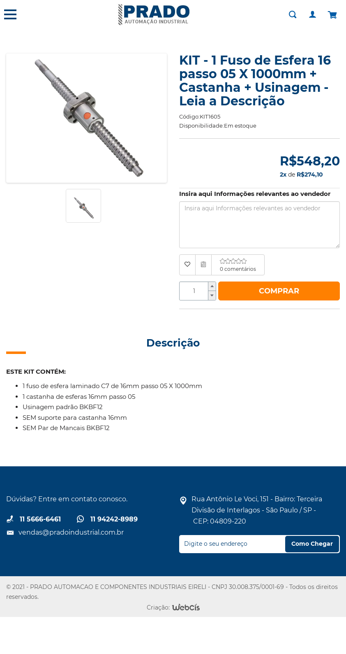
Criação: (158, 607)
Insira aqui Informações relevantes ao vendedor (254, 194)
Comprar (279, 291)
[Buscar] (292, 14)
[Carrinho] (332, 14)
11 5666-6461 (40, 519)
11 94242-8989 (114, 519)
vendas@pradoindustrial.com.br (71, 532)
